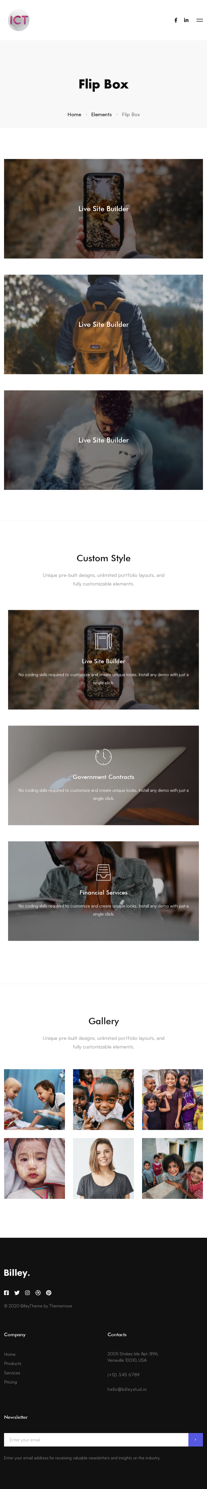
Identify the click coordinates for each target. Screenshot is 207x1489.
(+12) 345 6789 (124, 1374)
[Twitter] (17, 1293)
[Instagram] (27, 1293)
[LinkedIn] (186, 20)
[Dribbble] (38, 1293)
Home (74, 114)
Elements (101, 114)
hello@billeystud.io (127, 1389)
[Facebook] (176, 20)
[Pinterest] (48, 1293)
